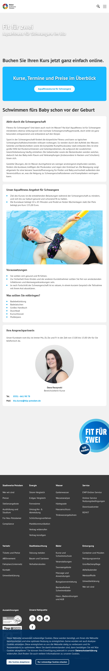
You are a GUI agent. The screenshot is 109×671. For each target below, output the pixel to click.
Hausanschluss (63, 509)
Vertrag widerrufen (38, 529)
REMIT (85, 512)
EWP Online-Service (92, 492)
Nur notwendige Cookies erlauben (52, 662)
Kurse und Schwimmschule (64, 554)
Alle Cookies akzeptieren (19, 662)
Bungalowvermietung (66, 581)
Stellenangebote (11, 503)
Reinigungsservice (91, 558)
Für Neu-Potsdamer (12, 518)
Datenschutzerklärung (86, 650)
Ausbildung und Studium (10, 511)
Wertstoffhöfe (89, 575)
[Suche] (98, 6)
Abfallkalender (89, 569)
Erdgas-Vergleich (37, 498)
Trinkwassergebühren (66, 515)
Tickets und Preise (11, 552)
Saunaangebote (63, 567)
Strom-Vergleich (37, 492)
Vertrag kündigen (37, 535)
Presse (6, 498)
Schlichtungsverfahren (40, 518)
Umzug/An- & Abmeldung (36, 511)
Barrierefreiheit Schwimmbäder (63, 589)
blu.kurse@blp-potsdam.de (27, 400)
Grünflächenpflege (91, 564)
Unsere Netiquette (38, 609)
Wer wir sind (8, 492)
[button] (105, 6)
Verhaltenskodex (37, 564)
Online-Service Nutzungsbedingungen (93, 499)
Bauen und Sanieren (39, 558)
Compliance (8, 523)
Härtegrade (61, 503)
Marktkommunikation (39, 523)
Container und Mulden (93, 552)
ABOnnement (9, 558)
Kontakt (6, 569)
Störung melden (37, 552)
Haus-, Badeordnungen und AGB (67, 598)
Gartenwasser (62, 492)
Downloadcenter (90, 506)
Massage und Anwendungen (63, 574)
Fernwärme (34, 503)
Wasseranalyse (63, 498)
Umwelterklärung (11, 575)
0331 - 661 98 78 (21, 396)
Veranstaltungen (64, 561)
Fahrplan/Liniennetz (12, 564)
